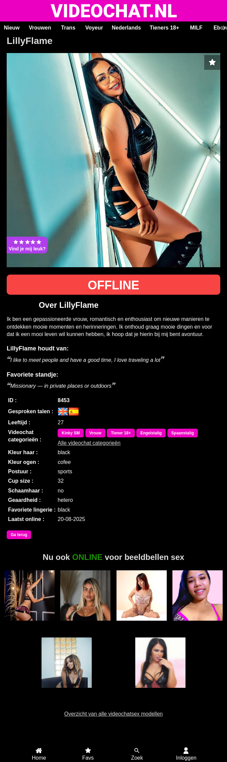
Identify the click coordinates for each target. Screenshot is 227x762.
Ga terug (19, 534)
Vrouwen (40, 28)
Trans (68, 28)
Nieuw (11, 28)
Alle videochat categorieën (89, 443)
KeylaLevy (29, 624)
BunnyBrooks (141, 624)
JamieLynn (197, 624)
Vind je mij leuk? (27, 245)
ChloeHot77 (85, 624)
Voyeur (94, 28)
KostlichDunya (160, 691)
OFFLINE (113, 285)
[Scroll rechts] (223, 27)
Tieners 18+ (164, 28)
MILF (196, 28)
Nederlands (126, 28)
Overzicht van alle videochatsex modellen (113, 714)
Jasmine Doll (66, 691)
